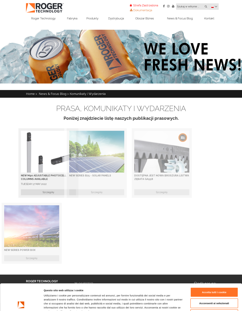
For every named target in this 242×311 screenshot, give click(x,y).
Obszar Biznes (144, 18)
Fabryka (72, 18)
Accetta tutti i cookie (214, 267)
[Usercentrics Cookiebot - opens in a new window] (21, 304)
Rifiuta (214, 289)
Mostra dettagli (177, 304)
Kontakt (209, 18)
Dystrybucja (116, 18)
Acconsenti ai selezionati (214, 278)
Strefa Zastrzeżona (144, 5)
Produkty (92, 18)
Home (30, 94)
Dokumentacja (141, 10)
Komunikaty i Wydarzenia (88, 94)
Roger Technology (43, 18)
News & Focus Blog (180, 18)
